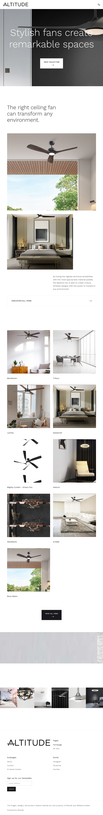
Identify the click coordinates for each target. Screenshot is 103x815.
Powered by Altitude (15, 810)
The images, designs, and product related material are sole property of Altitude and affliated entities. (48, 805)
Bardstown (12, 378)
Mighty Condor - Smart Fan (19, 487)
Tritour (56, 378)
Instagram (57, 762)
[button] (99, 4)
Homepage (57, 745)
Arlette (56, 542)
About (9, 762)
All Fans (56, 749)
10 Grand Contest (14, 769)
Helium (56, 487)
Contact (10, 765)
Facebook (57, 765)
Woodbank (12, 542)
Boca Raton (12, 596)
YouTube (56, 769)
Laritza (10, 433)
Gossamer (57, 433)
